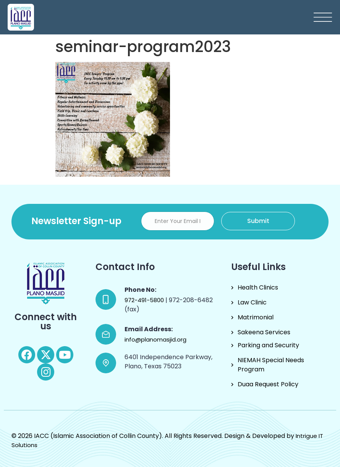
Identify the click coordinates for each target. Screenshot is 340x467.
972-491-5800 (145, 300)
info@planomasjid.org (155, 339)
